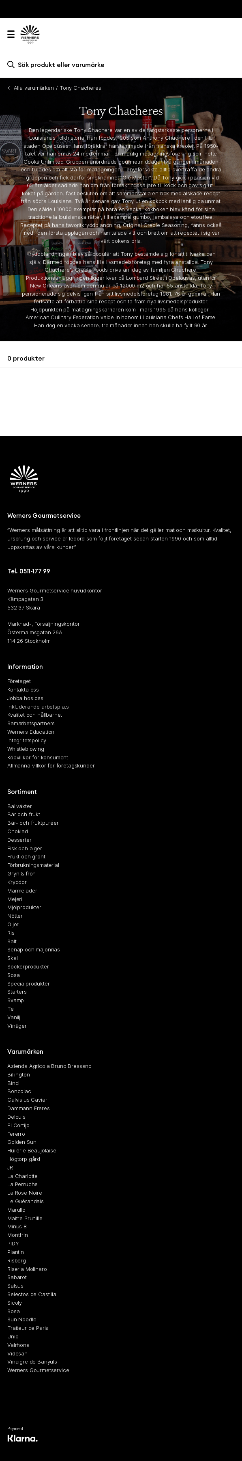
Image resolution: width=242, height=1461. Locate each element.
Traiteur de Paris (27, 1328)
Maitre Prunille (25, 1218)
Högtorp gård (23, 1159)
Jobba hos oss (25, 698)
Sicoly (14, 1302)
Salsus (15, 1285)
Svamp (15, 1000)
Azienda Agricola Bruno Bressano (49, 1066)
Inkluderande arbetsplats (38, 706)
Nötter (15, 915)
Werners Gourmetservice (38, 1370)
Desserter (19, 839)
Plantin (15, 1252)
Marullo (16, 1209)
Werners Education (30, 731)
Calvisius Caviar (27, 1099)
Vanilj (13, 1017)
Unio (12, 1336)
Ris (11, 932)
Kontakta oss (23, 689)
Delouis (16, 1116)
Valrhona (18, 1345)
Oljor (13, 924)
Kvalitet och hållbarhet (34, 714)
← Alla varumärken (30, 87)
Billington (18, 1074)
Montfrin (17, 1235)
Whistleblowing (25, 749)
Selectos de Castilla (31, 1294)
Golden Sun (21, 1142)
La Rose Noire (24, 1192)
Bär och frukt (23, 814)
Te (10, 1008)
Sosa (13, 975)
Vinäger (17, 1025)
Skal (12, 958)
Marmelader (22, 890)
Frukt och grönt (26, 856)
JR (10, 1167)
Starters (17, 991)
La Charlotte (22, 1175)
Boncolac (19, 1091)
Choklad (17, 831)
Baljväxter (19, 805)
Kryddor (17, 882)
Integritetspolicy (26, 740)
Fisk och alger (24, 848)
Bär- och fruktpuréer (33, 822)
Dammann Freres (28, 1108)
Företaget (19, 681)
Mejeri (14, 898)
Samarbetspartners (31, 723)
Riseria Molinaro (27, 1268)
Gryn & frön (21, 873)
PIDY (13, 1243)
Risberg (16, 1260)
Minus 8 (17, 1226)
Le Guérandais (25, 1201)
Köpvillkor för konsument (37, 757)
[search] (121, 64)
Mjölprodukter (24, 907)
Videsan (17, 1353)
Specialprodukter (28, 983)
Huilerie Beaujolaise (31, 1150)
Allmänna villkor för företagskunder (50, 765)
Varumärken (25, 1051)
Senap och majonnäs (33, 949)
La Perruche (22, 1184)
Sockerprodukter (28, 966)
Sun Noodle (21, 1319)
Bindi (13, 1082)
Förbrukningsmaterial (33, 865)
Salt (11, 941)
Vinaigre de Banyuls (32, 1361)
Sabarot (17, 1277)
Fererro (16, 1133)
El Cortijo (18, 1125)
